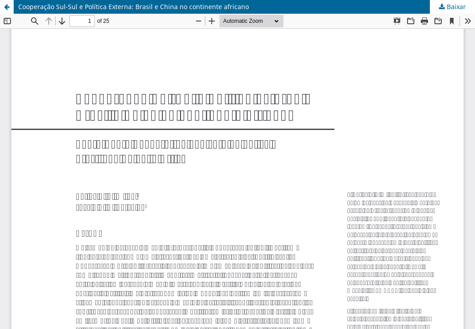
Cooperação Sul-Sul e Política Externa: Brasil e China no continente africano (133, 6)
